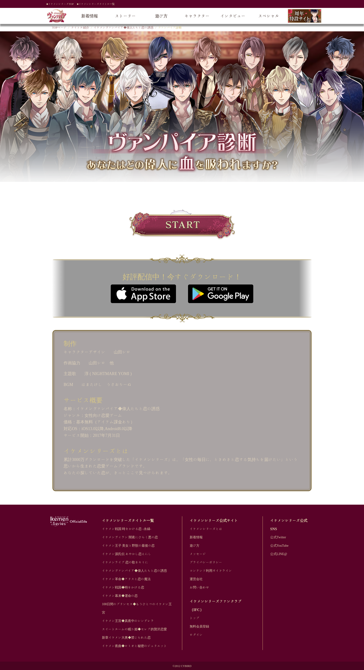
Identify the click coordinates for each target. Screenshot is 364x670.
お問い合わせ (199, 587)
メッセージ (198, 554)
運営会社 (196, 579)
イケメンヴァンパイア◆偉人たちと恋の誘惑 (123, 27)
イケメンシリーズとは (206, 528)
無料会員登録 (199, 626)
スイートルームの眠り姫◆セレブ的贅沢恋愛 (134, 629)
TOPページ (59, 27)
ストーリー (125, 16)
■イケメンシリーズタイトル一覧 (96, 4)
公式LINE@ (278, 554)
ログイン (196, 634)
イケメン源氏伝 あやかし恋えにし (127, 554)
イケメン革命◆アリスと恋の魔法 (126, 579)
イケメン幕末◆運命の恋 (120, 595)
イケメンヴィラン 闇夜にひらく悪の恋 (130, 537)
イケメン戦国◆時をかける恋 (123, 587)
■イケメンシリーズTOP (60, 4)
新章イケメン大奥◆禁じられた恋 (126, 637)
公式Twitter (278, 537)
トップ (194, 618)
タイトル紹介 (80, 27)
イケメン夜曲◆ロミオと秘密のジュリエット (134, 645)
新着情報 (89, 16)
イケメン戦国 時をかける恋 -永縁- (126, 528)
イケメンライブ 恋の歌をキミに (125, 562)
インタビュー (232, 16)
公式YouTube (279, 545)
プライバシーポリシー (206, 562)
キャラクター (197, 16)
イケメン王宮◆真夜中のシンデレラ (128, 620)
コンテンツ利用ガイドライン (211, 570)
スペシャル (268, 16)
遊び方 (161, 16)
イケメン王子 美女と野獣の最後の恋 (128, 545)
